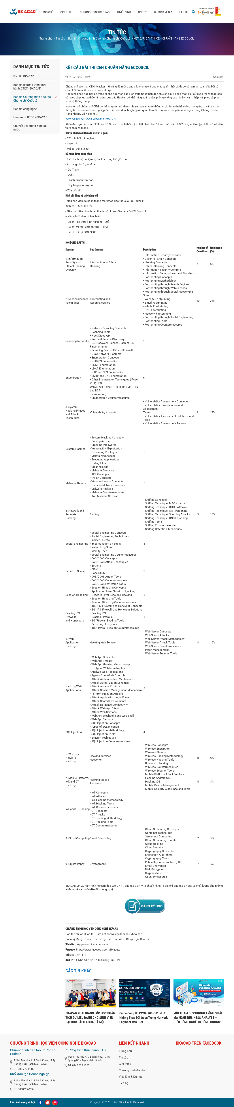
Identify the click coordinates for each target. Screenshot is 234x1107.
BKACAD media (163, 12)
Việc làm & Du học (130, 1076)
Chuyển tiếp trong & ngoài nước (30, 127)
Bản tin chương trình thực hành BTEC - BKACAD (29, 86)
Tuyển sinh (124, 12)
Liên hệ (183, 12)
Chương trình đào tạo (95, 12)
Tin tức (142, 12)
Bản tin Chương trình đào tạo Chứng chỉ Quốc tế (98, 38)
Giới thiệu (66, 12)
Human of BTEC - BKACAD (30, 117)
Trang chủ (46, 12)
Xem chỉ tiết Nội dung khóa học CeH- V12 (90, 119)
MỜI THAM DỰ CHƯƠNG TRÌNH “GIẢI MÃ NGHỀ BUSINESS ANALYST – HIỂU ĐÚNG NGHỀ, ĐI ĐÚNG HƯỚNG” (197, 1017)
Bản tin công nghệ (25, 109)
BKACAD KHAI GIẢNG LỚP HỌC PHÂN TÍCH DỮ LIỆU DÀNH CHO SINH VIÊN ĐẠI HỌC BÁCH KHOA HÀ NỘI (90, 1017)
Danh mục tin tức (31, 66)
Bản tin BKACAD (23, 76)
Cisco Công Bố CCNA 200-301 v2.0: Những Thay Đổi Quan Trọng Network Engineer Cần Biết (143, 1017)
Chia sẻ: (218, 77)
